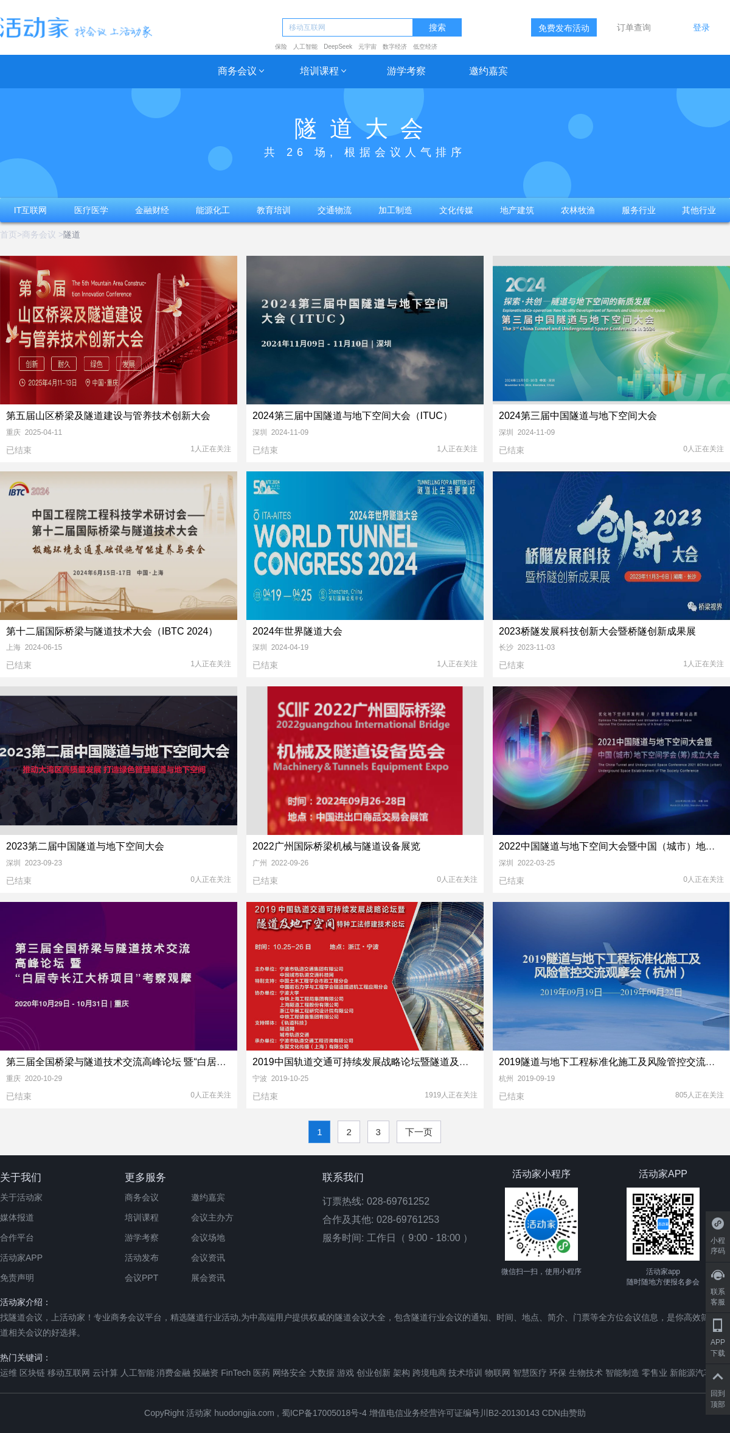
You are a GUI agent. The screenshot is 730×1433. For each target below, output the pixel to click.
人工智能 (305, 46)
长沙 (506, 647)
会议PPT (141, 1278)
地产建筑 (517, 210)
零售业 (654, 1373)
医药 (261, 1373)
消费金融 (173, 1373)
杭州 (506, 1078)
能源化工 (213, 210)
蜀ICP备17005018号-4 (325, 1413)
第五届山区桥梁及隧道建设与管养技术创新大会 (108, 415)
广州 (259, 863)
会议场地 (208, 1237)
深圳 (259, 432)
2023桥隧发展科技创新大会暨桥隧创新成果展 (597, 631)
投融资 (205, 1373)
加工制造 (395, 210)
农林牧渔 (578, 210)
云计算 (105, 1373)
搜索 (437, 27)
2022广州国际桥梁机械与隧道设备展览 (336, 846)
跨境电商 (429, 1373)
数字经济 (395, 46)
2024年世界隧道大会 (297, 631)
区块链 (32, 1373)
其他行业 (699, 210)
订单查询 (634, 27)
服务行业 (639, 210)
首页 (8, 234)
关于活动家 (21, 1197)
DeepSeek (338, 46)
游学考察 (406, 71)
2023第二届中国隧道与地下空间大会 (85, 846)
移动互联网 (68, 1373)
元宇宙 (367, 46)
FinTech (236, 1373)
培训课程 (319, 71)
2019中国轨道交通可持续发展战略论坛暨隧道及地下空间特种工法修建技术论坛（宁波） (443, 1062)
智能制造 (622, 1373)
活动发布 (142, 1257)
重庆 (13, 432)
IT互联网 (30, 210)
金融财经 (152, 210)
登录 (701, 27)
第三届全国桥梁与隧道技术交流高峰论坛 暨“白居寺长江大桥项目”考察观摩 (166, 1062)
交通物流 (335, 210)
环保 (557, 1373)
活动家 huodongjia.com (230, 1413)
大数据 (322, 1373)
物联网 (497, 1373)
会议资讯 (208, 1257)
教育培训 (274, 210)
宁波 (259, 1078)
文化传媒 (456, 210)
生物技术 (586, 1373)
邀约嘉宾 (488, 71)
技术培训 (465, 1373)
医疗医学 (91, 210)
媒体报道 (17, 1217)
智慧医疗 (530, 1373)
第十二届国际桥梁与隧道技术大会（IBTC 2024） (112, 631)
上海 (13, 647)
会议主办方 (212, 1217)
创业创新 (373, 1373)
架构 (401, 1373)
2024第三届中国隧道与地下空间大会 (578, 415)
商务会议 (237, 71)
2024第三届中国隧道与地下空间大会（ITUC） (352, 415)
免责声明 (17, 1278)
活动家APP (21, 1257)
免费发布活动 (563, 28)
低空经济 (425, 46)
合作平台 (17, 1237)
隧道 (71, 234)
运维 (8, 1373)
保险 (281, 46)
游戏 (345, 1373)
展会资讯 (208, 1278)
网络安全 (290, 1373)
